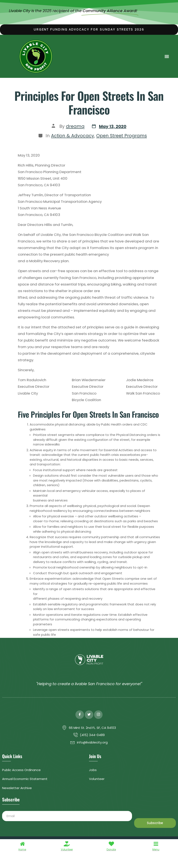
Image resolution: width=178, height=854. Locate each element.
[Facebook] (79, 714)
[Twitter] (89, 714)
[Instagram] (98, 714)
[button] (166, 56)
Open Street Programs (121, 136)
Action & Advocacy (72, 136)
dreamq (75, 126)
